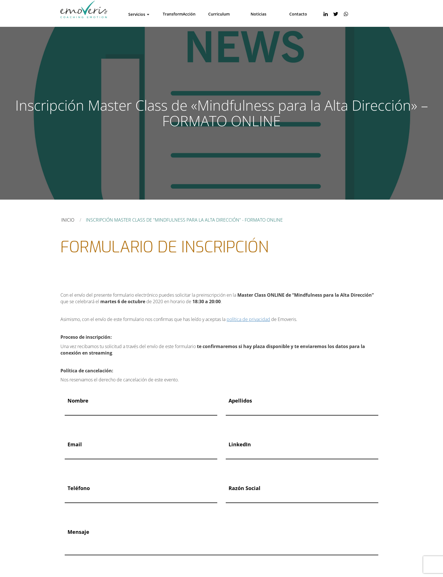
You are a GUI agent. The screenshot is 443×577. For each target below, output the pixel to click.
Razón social (244, 488)
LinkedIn (240, 444)
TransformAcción (179, 14)
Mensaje (78, 531)
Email (75, 444)
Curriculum (219, 14)
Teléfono (79, 488)
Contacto (298, 14)
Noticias (258, 14)
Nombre (78, 400)
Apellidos (240, 400)
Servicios (136, 14)
